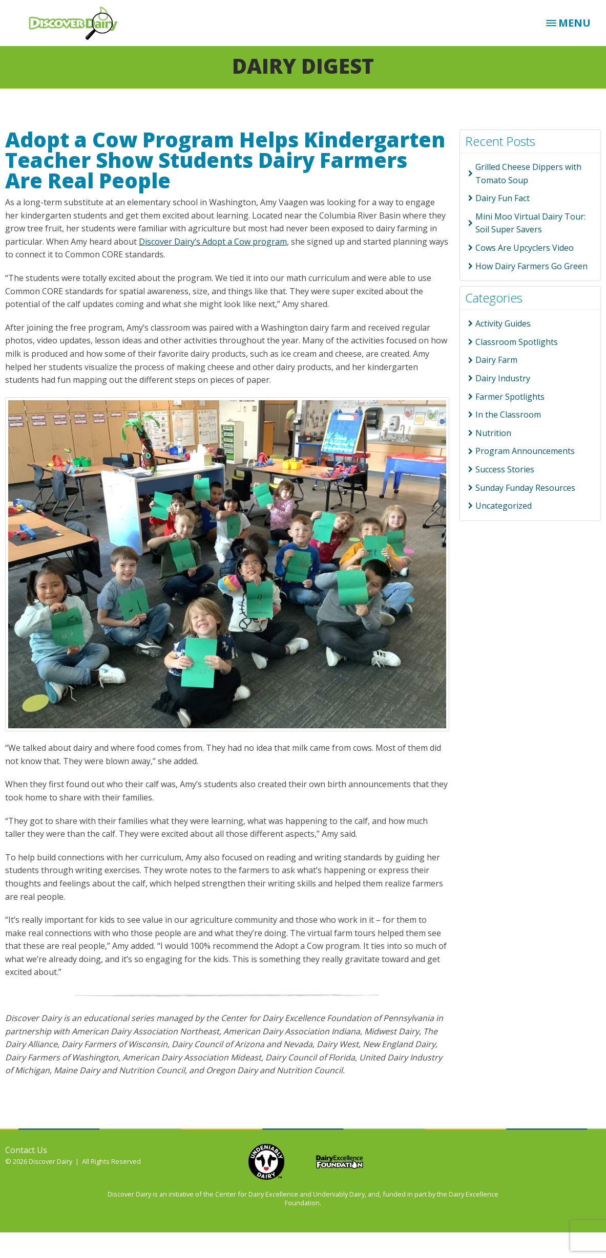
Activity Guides (503, 323)
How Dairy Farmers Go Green (531, 266)
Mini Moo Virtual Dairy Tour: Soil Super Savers (530, 223)
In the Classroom (508, 414)
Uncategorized (503, 505)
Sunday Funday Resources (525, 487)
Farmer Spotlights (510, 396)
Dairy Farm (496, 359)
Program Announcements (525, 451)
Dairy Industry (502, 378)
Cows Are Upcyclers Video (524, 247)
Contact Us (26, 1150)
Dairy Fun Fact (502, 198)
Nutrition (493, 433)
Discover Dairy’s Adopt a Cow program (213, 241)
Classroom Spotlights (516, 342)
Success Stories (504, 469)
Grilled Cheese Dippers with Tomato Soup (528, 173)
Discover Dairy (76, 23)
